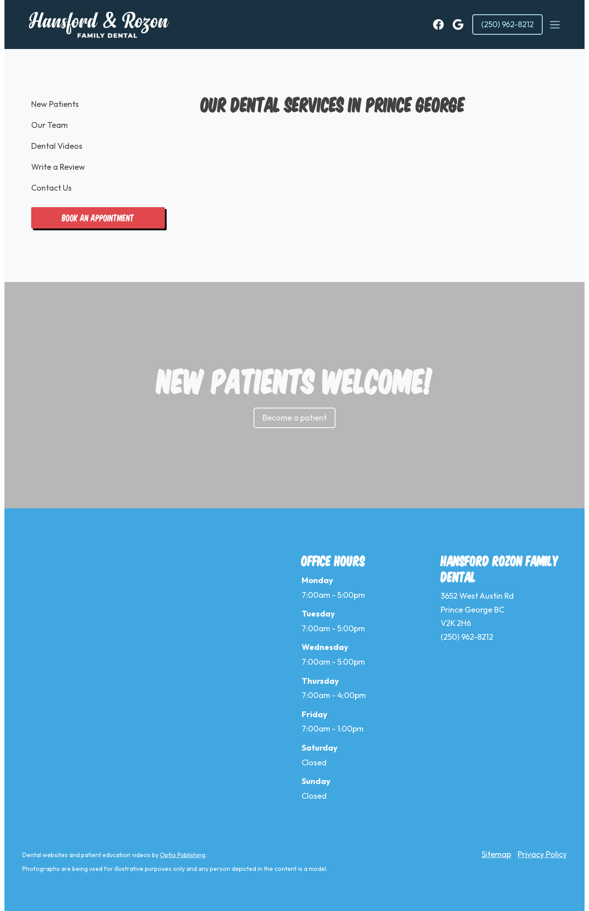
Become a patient (294, 418)
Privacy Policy (542, 854)
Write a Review (58, 167)
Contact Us (51, 188)
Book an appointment (98, 217)
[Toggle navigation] (554, 24)
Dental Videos (56, 146)
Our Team (49, 125)
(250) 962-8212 (507, 24)
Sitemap (496, 854)
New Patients (55, 104)
